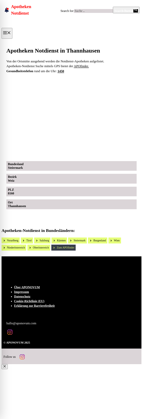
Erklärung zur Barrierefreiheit (34, 305)
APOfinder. (81, 66)
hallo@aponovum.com (21, 323)
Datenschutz (22, 296)
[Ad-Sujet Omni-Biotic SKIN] (74, 154)
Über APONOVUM (27, 287)
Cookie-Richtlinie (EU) (29, 301)
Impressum (21, 292)
